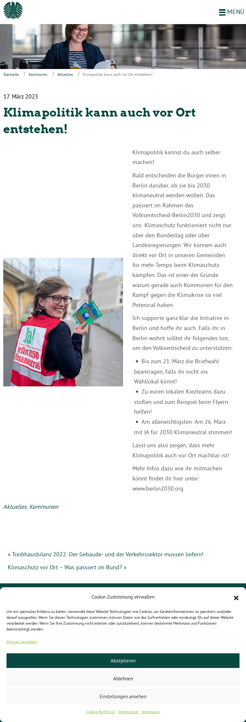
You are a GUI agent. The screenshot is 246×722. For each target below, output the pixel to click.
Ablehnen (123, 678)
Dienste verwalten (22, 641)
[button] (236, 597)
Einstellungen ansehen (123, 696)
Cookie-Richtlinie (101, 711)
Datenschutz (128, 711)
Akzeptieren (123, 661)
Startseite (11, 74)
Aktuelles (65, 74)
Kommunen (38, 74)
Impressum (151, 711)
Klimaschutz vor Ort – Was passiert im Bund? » (67, 567)
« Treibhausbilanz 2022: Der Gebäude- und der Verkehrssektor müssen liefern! (105, 554)
